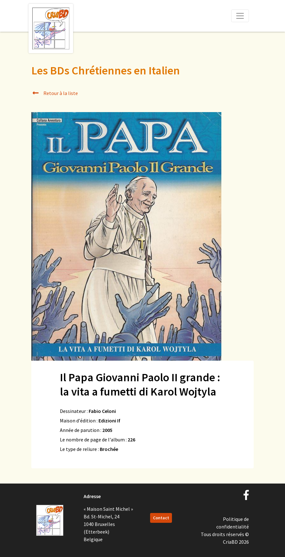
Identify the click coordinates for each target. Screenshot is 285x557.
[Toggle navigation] (240, 15)
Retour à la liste (54, 93)
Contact (161, 518)
